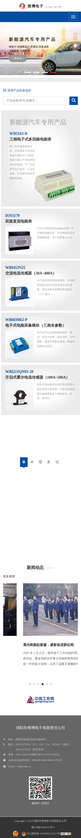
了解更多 (18, 58)
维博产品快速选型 (17, 90)
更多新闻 (9, 576)
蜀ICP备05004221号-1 (43, 827)
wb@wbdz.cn (24, 766)
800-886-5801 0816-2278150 (47, 760)
